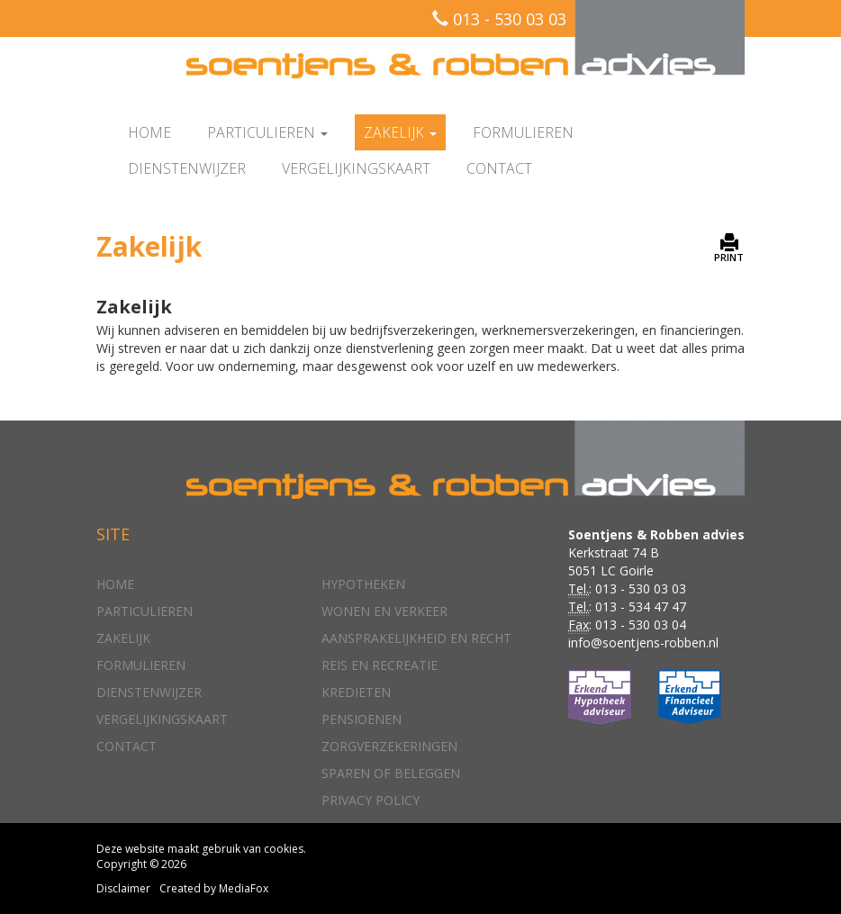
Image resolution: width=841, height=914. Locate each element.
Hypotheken (363, 584)
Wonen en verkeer (384, 611)
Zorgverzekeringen (389, 746)
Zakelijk (123, 638)
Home (149, 132)
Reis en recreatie (379, 665)
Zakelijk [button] (400, 132)
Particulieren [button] (267, 132)
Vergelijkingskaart (356, 168)
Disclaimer (123, 888)
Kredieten (356, 692)
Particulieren (144, 611)
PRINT (729, 248)
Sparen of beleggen (390, 773)
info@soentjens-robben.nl (643, 642)
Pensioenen (361, 719)
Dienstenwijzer (187, 168)
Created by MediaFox (213, 888)
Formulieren (523, 132)
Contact (499, 168)
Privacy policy (370, 800)
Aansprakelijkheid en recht (416, 638)
